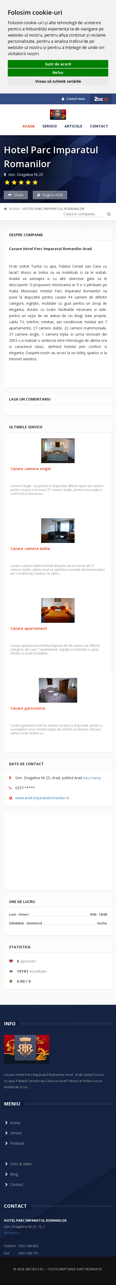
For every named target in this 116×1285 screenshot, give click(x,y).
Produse (14, 1143)
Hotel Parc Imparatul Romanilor (53, 208)
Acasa (29, 126)
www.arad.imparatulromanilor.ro (42, 797)
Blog (11, 1174)
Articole (73, 126)
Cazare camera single (30, 468)
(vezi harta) (92, 778)
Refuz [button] (58, 72)
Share (16, 194)
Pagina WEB (50, 194)
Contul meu (73, 98)
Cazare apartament (28, 628)
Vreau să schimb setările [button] (58, 81)
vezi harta (11, 1233)
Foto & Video (18, 1163)
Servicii (49, 126)
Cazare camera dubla (30, 548)
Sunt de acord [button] (58, 64)
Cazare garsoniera (27, 708)
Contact (99, 126)
